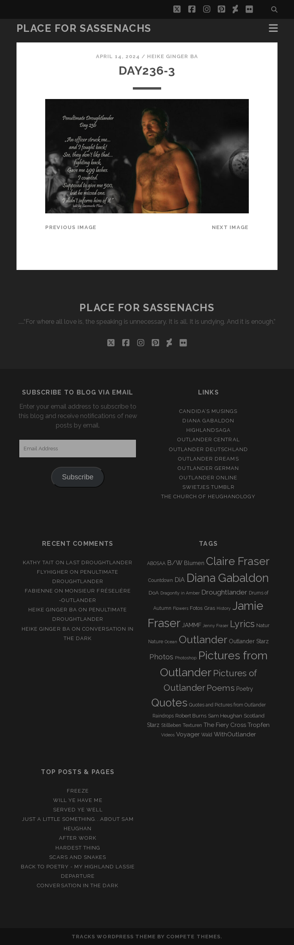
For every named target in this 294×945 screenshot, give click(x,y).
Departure (78, 876)
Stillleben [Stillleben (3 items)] (171, 725)
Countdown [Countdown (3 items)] (160, 580)
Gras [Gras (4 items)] (209, 608)
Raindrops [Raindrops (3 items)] (163, 716)
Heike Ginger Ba (172, 56)
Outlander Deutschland (208, 449)
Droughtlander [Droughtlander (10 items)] (224, 592)
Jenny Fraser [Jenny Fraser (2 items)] (215, 625)
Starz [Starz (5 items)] (153, 725)
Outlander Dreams (208, 459)
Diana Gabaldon (208, 421)
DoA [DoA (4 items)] (154, 593)
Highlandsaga (208, 430)
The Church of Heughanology (208, 496)
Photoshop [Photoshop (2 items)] (186, 657)
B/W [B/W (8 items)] (174, 563)
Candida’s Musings (208, 411)
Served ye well (78, 810)
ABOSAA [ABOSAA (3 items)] (156, 563)
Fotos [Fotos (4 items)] (196, 608)
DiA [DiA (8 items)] (180, 580)
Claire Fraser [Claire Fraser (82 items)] (238, 561)
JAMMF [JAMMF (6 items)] (191, 625)
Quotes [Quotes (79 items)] (169, 702)
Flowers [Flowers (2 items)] (180, 608)
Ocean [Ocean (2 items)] (171, 641)
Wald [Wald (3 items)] (206, 735)
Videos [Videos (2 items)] (168, 734)
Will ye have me (78, 800)
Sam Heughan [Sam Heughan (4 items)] (225, 716)
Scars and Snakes (77, 857)
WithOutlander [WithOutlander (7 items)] (235, 734)
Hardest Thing (78, 848)
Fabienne (39, 591)
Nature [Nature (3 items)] (155, 641)
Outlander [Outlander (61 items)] (203, 639)
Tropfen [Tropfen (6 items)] (259, 724)
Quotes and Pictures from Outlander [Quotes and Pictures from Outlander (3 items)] (227, 705)
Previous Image (70, 227)
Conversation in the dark (77, 885)
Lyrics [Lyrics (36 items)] (242, 623)
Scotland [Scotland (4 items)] (254, 716)
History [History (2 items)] (224, 608)
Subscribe (78, 477)
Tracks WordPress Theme (114, 936)
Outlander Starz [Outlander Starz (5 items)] (249, 641)
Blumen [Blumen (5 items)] (194, 563)
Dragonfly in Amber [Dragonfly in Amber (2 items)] (180, 593)
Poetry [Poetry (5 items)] (244, 689)
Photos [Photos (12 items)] (161, 657)
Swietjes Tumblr (208, 487)
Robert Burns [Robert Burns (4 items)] (190, 716)
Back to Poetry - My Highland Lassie (78, 867)
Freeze (78, 791)
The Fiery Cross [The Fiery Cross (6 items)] (225, 724)
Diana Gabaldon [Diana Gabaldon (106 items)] (227, 578)
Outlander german (208, 468)
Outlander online (208, 478)
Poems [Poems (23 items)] (221, 688)
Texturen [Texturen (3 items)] (192, 725)
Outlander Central (208, 439)
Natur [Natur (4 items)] (263, 625)
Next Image (230, 227)
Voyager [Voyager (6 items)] (188, 734)
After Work (77, 838)
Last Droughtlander (99, 562)
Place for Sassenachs (84, 28)
